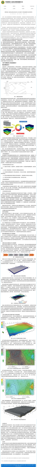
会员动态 (5, 6)
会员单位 (32, 8)
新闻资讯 (14, 6)
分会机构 (23, 8)
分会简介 (5, 8)
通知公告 (23, 6)
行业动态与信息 (32, 6)
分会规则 (14, 8)
